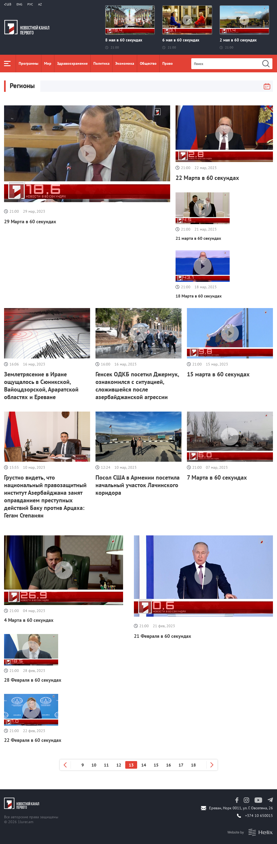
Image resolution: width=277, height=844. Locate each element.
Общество (148, 63)
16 (168, 765)
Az (40, 4)
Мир (47, 63)
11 (106, 765)
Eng (19, 4)
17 (181, 765)
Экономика (124, 63)
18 (193, 765)
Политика (101, 63)
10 (93, 765)
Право (167, 63)
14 (143, 765)
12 (118, 765)
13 (131, 765)
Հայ (7, 4)
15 (156, 765)
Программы (28, 63)
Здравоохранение (72, 63)
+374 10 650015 (259, 815)
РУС (30, 4)
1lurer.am (25, 821)
